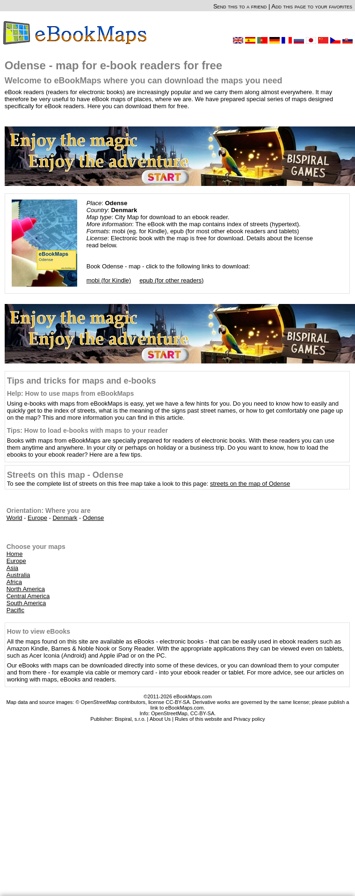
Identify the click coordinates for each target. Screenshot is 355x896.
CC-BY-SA (202, 713)
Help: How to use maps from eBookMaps (70, 393)
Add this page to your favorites (311, 6)
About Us (160, 719)
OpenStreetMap (169, 713)
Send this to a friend (240, 6)
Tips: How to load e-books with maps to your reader (87, 430)
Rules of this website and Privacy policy (220, 719)
